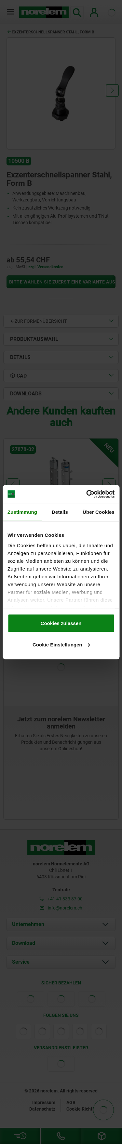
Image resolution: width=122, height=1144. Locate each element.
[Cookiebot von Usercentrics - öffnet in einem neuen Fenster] (87, 494)
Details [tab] (60, 512)
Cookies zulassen (61, 623)
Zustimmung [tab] (22, 512)
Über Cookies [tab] (99, 512)
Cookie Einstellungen (61, 644)
